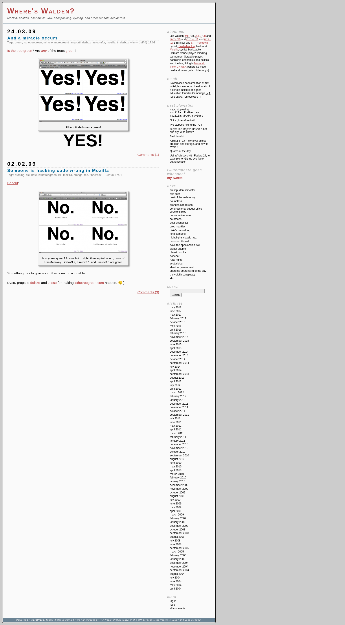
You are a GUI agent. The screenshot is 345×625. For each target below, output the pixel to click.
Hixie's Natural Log (180, 230)
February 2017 (178, 318)
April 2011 (176, 429)
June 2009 (176, 503)
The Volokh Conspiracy (182, 274)
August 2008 (177, 536)
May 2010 (176, 466)
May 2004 (176, 585)
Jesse (52, 283)
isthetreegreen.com (89, 283)
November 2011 (179, 407)
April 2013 (176, 381)
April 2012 (176, 388)
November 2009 (179, 488)
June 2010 (176, 462)
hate (34, 175)
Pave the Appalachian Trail (185, 245)
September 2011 (179, 414)
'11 (192, 39)
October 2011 (177, 411)
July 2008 (175, 540)
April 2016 (176, 329)
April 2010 (176, 470)
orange (77, 175)
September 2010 (179, 455)
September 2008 (179, 533)
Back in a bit (177, 136)
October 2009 (177, 492)
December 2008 (179, 525)
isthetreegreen (33, 42)
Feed (172, 604)
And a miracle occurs (32, 38)
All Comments (177, 608)
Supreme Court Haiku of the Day (188, 270)
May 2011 (176, 425)
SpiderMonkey (186, 46)
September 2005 (179, 548)
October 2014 (177, 359)
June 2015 (176, 344)
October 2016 (177, 322)
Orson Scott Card (179, 241)
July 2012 (175, 385)
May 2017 (176, 314)
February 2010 (178, 477)
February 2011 (178, 437)
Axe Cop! (175, 193)
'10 (175, 39)
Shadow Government (182, 267)
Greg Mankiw (177, 226)
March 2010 (177, 474)
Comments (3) (148, 292)
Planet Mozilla (178, 252)
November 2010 (179, 448)
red (86, 175)
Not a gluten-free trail (182, 120)
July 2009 (175, 499)
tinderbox (123, 42)
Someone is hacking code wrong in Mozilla (58, 170)
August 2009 (177, 496)
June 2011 (176, 422)
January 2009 (177, 522)
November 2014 (179, 355)
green (18, 42)
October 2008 (177, 529)
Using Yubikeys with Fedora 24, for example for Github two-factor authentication (190, 158)
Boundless (176, 201)
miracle (48, 42)
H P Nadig (106, 620)
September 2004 (179, 570)
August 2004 (177, 573)
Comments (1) (148, 154)
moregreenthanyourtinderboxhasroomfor (79, 42)
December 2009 (179, 485)
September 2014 (179, 363)
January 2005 (177, 559)
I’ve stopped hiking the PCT (186, 124)
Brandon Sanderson (181, 204)
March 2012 (177, 392)
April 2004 (176, 588)
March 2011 (177, 433)
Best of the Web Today (182, 197)
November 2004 (179, 566)
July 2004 (175, 577)
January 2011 (177, 440)
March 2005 (177, 551)
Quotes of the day (180, 151)
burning (19, 175)
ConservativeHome (180, 215)
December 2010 (179, 444)
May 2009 (176, 507)
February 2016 (178, 333)
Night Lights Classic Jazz (183, 237)
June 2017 (176, 311)
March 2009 (177, 514)
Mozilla (174, 49)
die (28, 175)
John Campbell (178, 233)
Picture (117, 620)
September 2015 (179, 340)
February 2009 (178, 518)
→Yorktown (199, 42)
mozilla (111, 42)
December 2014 (179, 351)
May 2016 (176, 325)
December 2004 (179, 562)
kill (60, 175)
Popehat (174, 256)
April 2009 (176, 511)
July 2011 (175, 418)
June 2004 (176, 581)
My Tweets (175, 178)
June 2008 (176, 544)
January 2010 (177, 481)
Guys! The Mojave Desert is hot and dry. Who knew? (188, 131)
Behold (12, 183)
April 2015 (176, 348)
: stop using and (186, 113)
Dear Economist (179, 222)
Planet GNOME (178, 248)
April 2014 (176, 370)
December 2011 (179, 403)
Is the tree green (19, 50)
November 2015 (179, 337)
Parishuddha (88, 620)
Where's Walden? (41, 11)
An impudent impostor (182, 190)
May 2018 (176, 307)
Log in (173, 601)
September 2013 (179, 374)
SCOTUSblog (176, 263)
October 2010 (177, 451)
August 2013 (177, 377)
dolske (35, 283)
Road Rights (176, 259)
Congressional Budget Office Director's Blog (186, 210)
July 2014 (175, 366)
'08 (200, 35)
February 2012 (178, 396)
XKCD (172, 278)
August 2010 (177, 459)
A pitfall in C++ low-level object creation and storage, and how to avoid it (189, 144)
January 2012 (177, 400)
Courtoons (176, 219)
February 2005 (178, 555)
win (132, 42)
